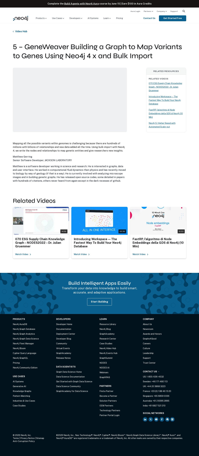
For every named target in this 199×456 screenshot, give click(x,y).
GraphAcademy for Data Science (72, 391)
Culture (146, 348)
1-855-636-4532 (155, 377)
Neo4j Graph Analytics (24, 334)
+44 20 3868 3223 (156, 386)
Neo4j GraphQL (20, 358)
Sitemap (40, 438)
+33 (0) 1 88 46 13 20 (161, 391)
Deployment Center (65, 334)
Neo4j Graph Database (24, 329)
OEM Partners (106, 405)
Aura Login (135, 11)
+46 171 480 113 (160, 381)
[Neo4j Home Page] (20, 18)
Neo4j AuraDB (20, 324)
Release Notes (63, 358)
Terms (16, 438)
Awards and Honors (152, 334)
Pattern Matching (21, 396)
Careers (147, 343)
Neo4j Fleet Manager (23, 343)
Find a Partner (106, 391)
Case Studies (19, 405)
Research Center (108, 339)
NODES (103, 363)
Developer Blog (63, 339)
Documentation (63, 329)
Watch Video (23, 254)
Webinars (104, 372)
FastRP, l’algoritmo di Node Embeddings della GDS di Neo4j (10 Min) (166, 113)
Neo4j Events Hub (108, 353)
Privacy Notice (27, 438)
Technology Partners (110, 410)
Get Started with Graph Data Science (74, 381)
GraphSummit (106, 358)
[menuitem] (135, 11)
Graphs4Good (149, 339)
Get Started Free (172, 18)
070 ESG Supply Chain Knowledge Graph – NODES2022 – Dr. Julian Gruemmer (165, 87)
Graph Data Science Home (69, 372)
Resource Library (108, 324)
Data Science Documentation (70, 377)
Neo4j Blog (105, 329)
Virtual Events (63, 348)
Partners (147, 11)
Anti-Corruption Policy (24, 441)
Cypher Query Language (24, 353)
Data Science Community (68, 386)
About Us (147, 324)
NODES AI (104, 367)
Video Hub (21, 31)
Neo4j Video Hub (108, 348)
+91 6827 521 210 (156, 405)
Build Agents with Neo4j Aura (81, 3)
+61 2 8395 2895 (161, 401)
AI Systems (93, 18)
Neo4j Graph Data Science (26, 339)
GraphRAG (105, 377)
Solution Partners (108, 401)
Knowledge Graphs (22, 391)
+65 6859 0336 (161, 396)
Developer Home (64, 324)
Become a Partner (108, 396)
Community (61, 343)
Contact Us (149, 18)
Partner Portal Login (110, 415)
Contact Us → (151, 371)
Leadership (148, 353)
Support (174, 11)
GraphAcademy (63, 353)
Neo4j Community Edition (25, 367)
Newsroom (148, 329)
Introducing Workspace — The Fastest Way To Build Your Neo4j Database (165, 100)
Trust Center (149, 363)
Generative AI (19, 386)
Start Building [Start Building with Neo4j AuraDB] (99, 301)
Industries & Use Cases (24, 401)
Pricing (119, 18)
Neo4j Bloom (19, 348)
